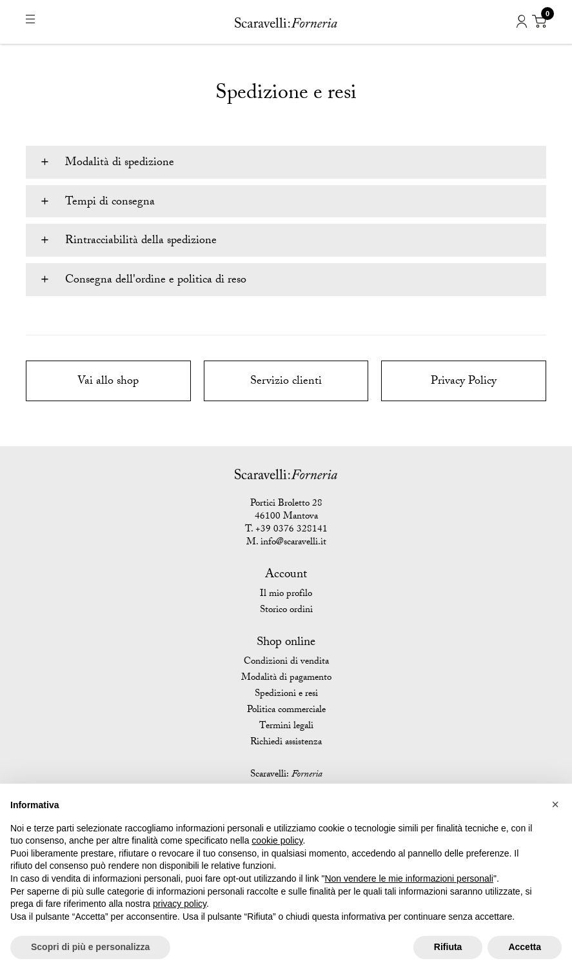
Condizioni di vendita (286, 662)
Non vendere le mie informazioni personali (408, 878)
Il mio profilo (286, 594)
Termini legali (286, 727)
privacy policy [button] (179, 903)
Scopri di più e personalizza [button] (90, 947)
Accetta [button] (524, 947)
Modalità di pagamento (286, 678)
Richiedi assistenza (286, 743)
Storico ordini (286, 610)
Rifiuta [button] (448, 947)
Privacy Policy (464, 382)
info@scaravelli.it (293, 543)
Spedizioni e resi (286, 694)
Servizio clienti (286, 382)
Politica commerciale (286, 710)
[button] (555, 804)
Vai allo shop (108, 382)
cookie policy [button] (276, 840)
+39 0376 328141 (291, 530)
